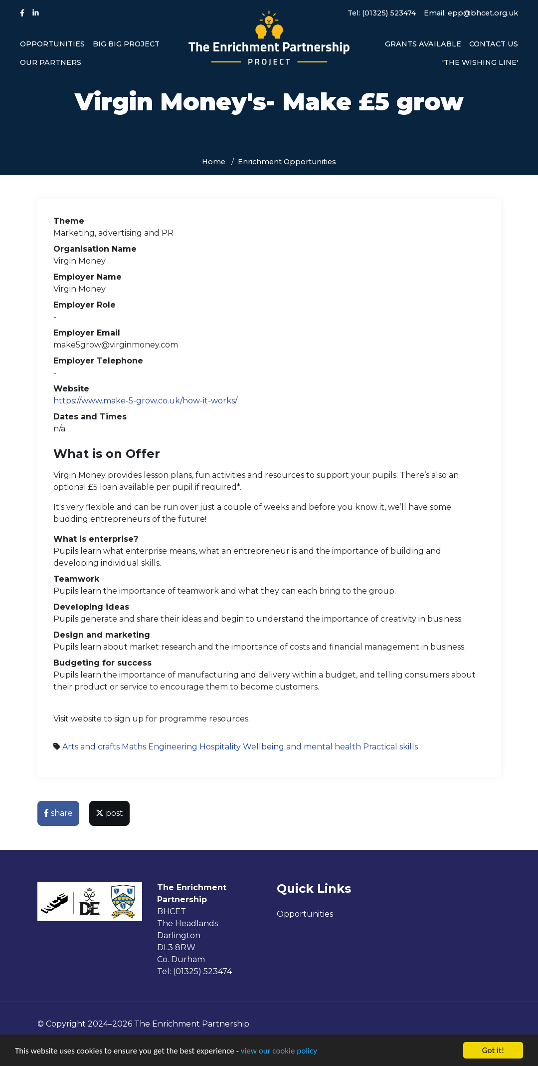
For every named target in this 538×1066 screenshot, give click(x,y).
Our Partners (50, 62)
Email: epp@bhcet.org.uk (471, 12)
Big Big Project (126, 43)
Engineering (172, 746)
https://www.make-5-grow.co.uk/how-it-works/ (145, 400)
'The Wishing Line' (480, 62)
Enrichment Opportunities (287, 161)
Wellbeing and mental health (302, 746)
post (109, 813)
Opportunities (52, 43)
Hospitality (220, 746)
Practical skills (390, 746)
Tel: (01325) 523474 (382, 12)
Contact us (493, 43)
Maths (134, 746)
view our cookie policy (279, 1051)
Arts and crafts (91, 746)
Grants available (423, 43)
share (58, 813)
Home (213, 161)
